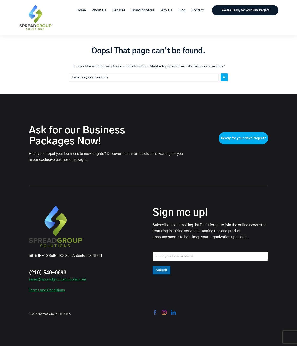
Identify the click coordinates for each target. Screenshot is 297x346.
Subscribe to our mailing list (176, 225)
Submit (161, 270)
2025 (32, 314)
